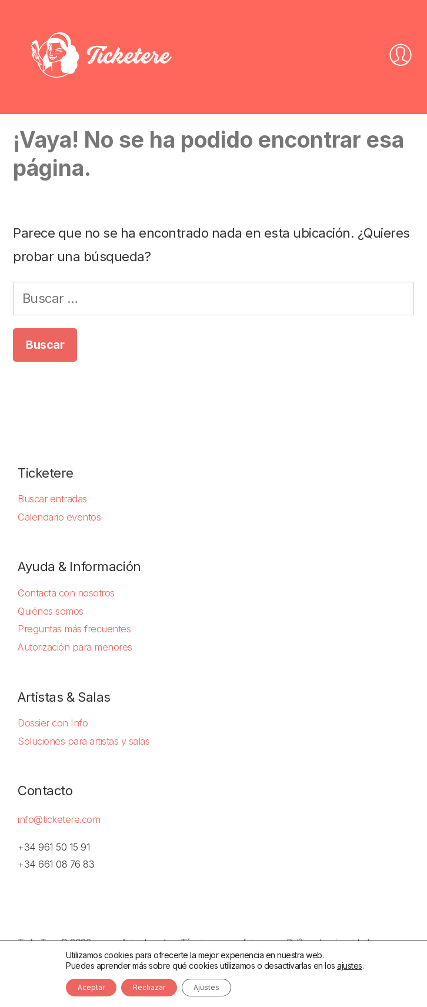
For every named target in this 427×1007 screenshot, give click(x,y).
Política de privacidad (327, 942)
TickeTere (38, 942)
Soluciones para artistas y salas (83, 741)
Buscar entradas (52, 499)
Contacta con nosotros (66, 593)
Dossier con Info (53, 723)
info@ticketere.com (59, 819)
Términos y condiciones (226, 942)
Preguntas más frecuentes (74, 629)
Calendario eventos (59, 517)
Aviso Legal (143, 942)
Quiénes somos (51, 611)
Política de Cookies (55, 959)
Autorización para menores (75, 647)
